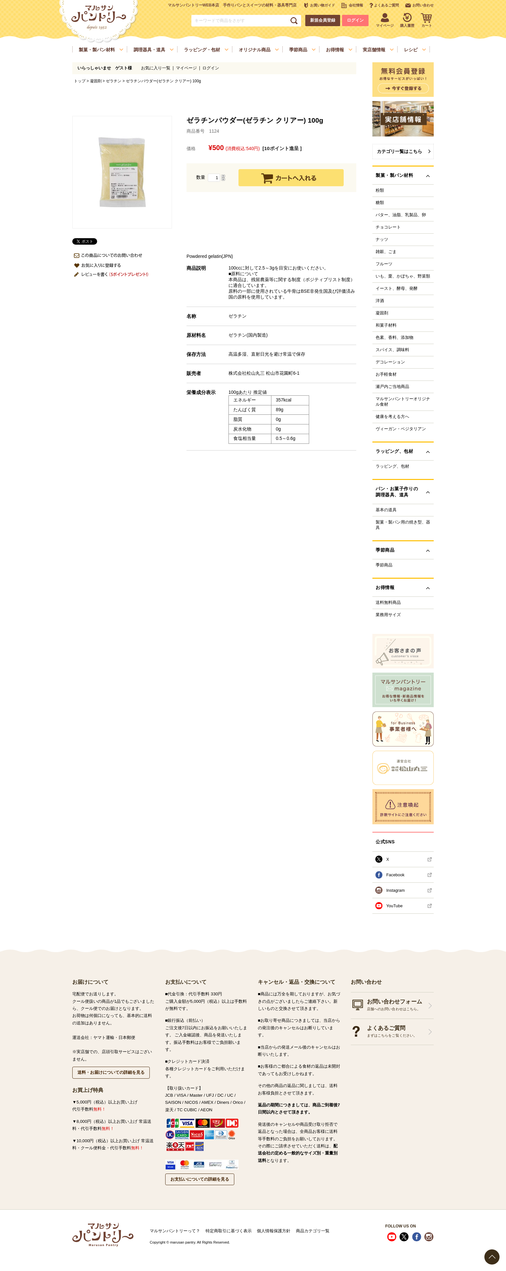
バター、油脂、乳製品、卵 (401, 215)
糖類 (380, 202)
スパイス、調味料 (392, 350)
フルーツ (384, 264)
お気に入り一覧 (155, 68)
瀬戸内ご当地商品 (392, 386)
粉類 (380, 190)
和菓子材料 (386, 325)
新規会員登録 (322, 20)
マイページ (186, 68)
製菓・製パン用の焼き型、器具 (403, 525)
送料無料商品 (388, 602)
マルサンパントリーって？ (175, 1230)
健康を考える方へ (392, 416)
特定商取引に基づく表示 (229, 1230)
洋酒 (380, 301)
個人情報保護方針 (273, 1230)
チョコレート (388, 227)
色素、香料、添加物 (394, 337)
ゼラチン (113, 81)
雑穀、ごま (386, 251)
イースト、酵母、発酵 (397, 288)
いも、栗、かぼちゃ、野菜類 (403, 276)
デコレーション (390, 362)
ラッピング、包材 (392, 466)
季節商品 (384, 565)
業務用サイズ (388, 615)
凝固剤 (96, 81)
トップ (80, 81)
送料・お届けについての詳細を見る (111, 1072)
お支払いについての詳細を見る (199, 1179)
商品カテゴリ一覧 (312, 1230)
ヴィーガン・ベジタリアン (401, 429)
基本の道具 (386, 510)
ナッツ (382, 239)
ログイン (355, 20)
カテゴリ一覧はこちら (399, 151)
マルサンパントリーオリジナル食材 (403, 402)
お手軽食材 (386, 374)
